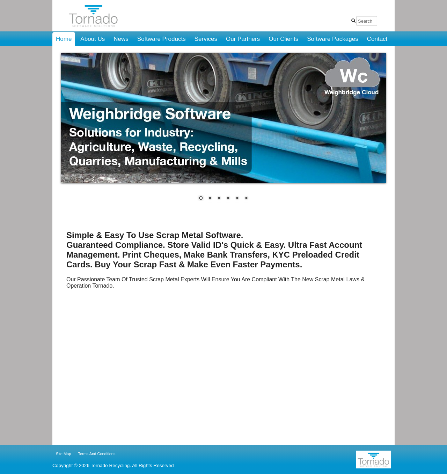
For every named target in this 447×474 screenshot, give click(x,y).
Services (206, 39)
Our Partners (243, 39)
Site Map (63, 454)
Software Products (161, 39)
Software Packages (332, 39)
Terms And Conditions (96, 454)
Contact (377, 39)
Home (64, 39)
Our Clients (283, 39)
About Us (92, 39)
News (121, 39)
